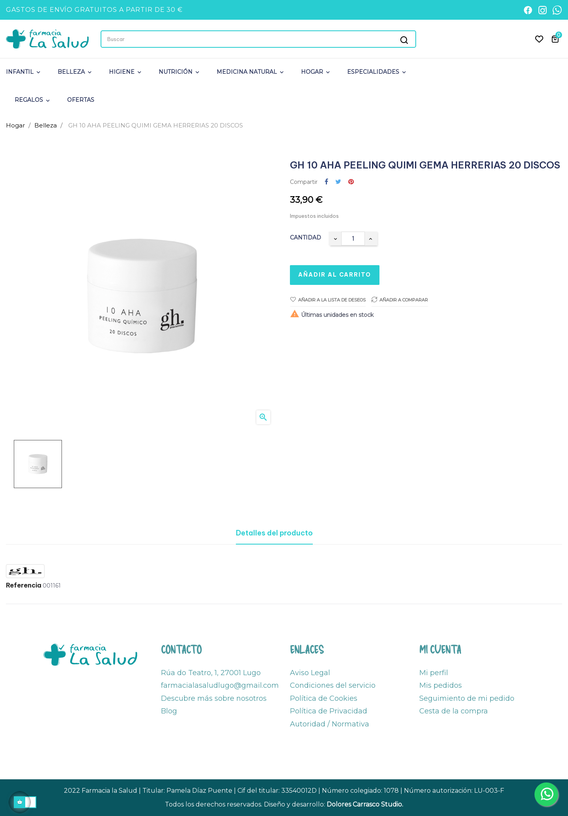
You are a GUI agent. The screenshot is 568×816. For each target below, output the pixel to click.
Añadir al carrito (334, 274)
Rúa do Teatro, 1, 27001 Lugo (211, 672)
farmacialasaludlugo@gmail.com (220, 685)
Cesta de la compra (453, 711)
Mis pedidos (440, 685)
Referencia (23, 585)
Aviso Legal (310, 672)
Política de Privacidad (328, 711)
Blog (169, 711)
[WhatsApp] (557, 10)
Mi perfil (433, 672)
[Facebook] (528, 10)
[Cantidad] (353, 238)
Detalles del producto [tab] (274, 532)
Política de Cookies (323, 698)
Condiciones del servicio (333, 685)
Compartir (326, 182)
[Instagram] (542, 10)
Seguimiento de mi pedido (466, 698)
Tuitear (338, 182)
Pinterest (351, 182)
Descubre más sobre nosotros (214, 698)
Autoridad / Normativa (329, 724)
